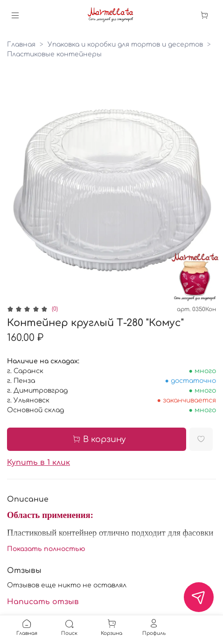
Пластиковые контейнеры (54, 54)
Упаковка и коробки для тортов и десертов (125, 44)
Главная (21, 44)
